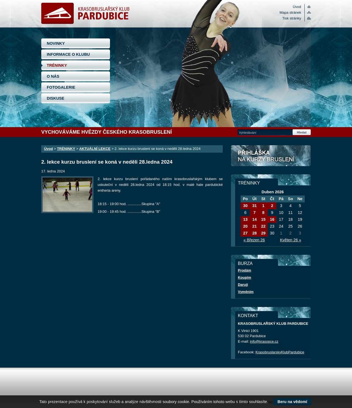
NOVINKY (56, 43)
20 (245, 226)
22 (263, 226)
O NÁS (53, 76)
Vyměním (246, 292)
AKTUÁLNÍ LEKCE (95, 149)
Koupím (244, 277)
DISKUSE (55, 98)
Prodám (244, 270)
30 (245, 205)
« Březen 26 (254, 240)
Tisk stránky (291, 18)
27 (245, 233)
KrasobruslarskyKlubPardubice (279, 352)
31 (254, 205)
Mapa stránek (290, 12)
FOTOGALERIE (61, 87)
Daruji (243, 285)
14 (254, 219)
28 (254, 233)
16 (272, 219)
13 (245, 219)
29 (263, 233)
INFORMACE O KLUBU (68, 54)
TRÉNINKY (57, 65)
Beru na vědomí (292, 401)
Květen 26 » (290, 240)
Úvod (297, 7)
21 (254, 226)
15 (263, 219)
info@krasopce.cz (264, 341)
